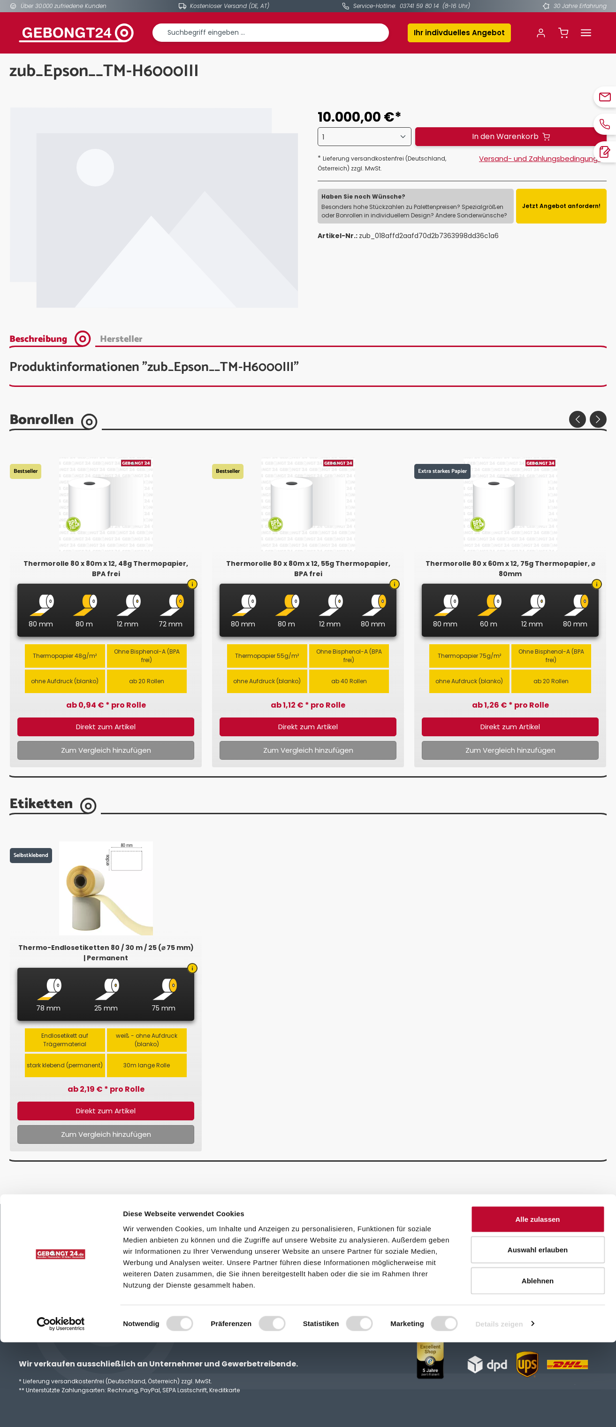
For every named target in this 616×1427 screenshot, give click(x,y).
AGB (323, 1262)
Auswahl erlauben (538, 1335)
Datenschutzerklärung (353, 1274)
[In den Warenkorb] (511, 136)
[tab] (53, 337)
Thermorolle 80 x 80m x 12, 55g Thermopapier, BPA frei (308, 569)
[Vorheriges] (577, 419)
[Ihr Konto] (541, 33)
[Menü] (586, 33)
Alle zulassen (537, 1304)
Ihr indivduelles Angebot (459, 33)
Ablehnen (538, 1365)
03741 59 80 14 (419, 6)
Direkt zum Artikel (106, 727)
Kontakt (180, 1274)
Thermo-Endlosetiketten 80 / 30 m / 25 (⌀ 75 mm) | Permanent (106, 953)
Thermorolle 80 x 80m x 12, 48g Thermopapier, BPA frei (105, 569)
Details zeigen (499, 1408)
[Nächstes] (598, 419)
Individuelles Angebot (202, 1262)
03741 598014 (53, 1275)
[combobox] (270, 32)
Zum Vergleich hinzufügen (106, 750)
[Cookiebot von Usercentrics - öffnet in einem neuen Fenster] (61, 1409)
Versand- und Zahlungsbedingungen (543, 158)
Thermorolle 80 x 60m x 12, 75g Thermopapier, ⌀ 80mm (510, 569)
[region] (154, 208)
